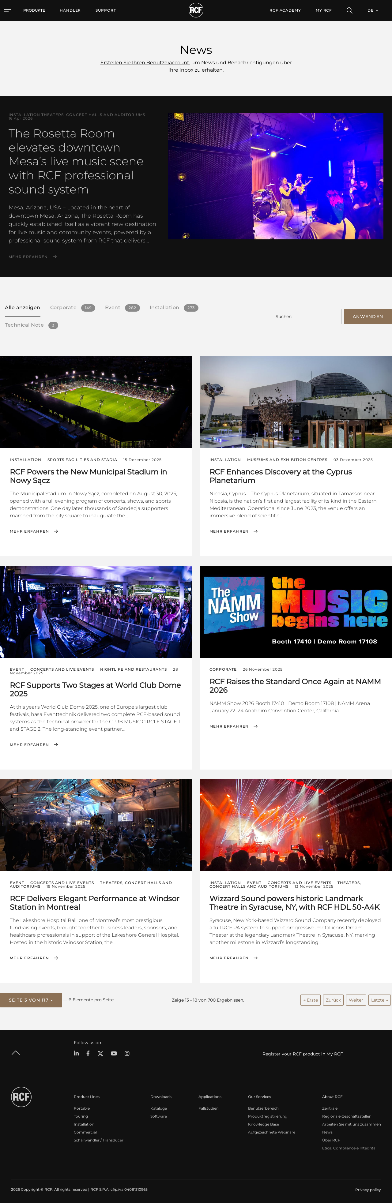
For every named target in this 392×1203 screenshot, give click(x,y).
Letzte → (379, 998)
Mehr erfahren (28, 257)
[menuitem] (70, 10)
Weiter (356, 998)
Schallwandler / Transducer (98, 1138)
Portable (82, 1106)
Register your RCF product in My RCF (302, 1052)
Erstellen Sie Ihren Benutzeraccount (144, 63)
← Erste (310, 998)
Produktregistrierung (267, 1114)
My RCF (324, 10)
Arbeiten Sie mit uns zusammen (351, 1122)
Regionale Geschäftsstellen (346, 1114)
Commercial (85, 1130)
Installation (84, 1122)
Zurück (333, 998)
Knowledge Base (263, 1122)
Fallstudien (208, 1106)
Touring (81, 1114)
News (327, 1130)
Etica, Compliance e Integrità (348, 1146)
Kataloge (158, 1106)
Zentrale (329, 1106)
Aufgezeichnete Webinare (271, 1130)
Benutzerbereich (263, 1106)
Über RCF (331, 1138)
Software (158, 1114)
